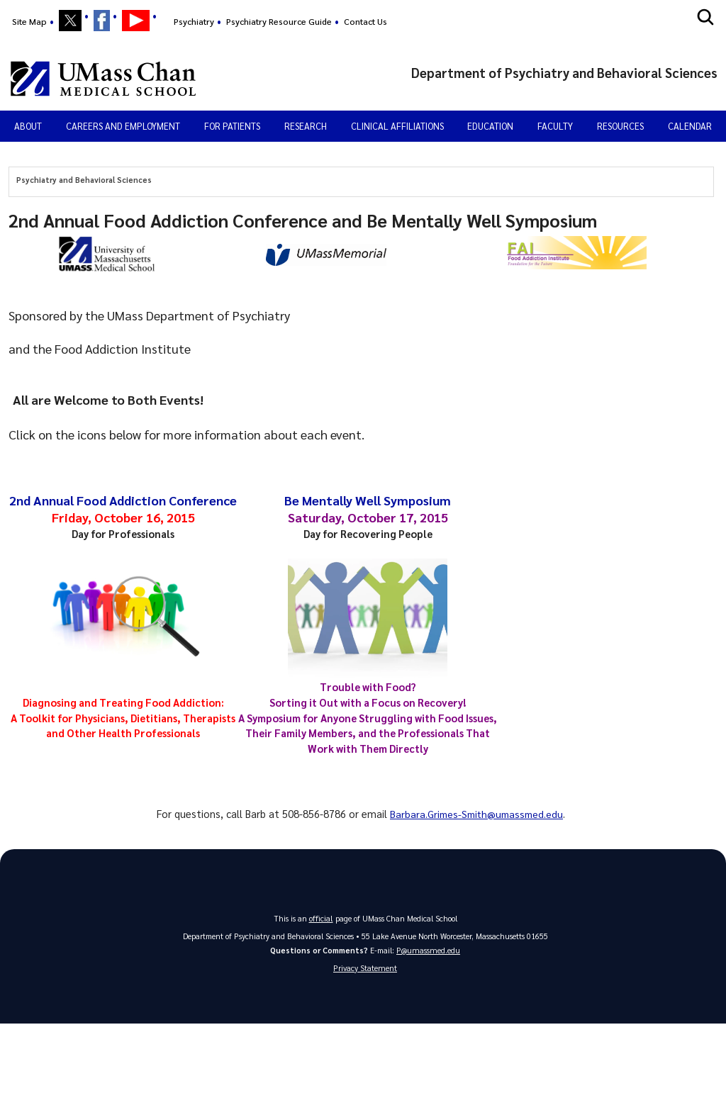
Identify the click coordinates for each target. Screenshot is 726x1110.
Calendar (690, 126)
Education (490, 126)
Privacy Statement (365, 968)
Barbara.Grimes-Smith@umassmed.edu (476, 813)
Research (305, 126)
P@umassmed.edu (428, 950)
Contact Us (365, 21)
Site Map (29, 21)
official (321, 918)
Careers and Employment (123, 126)
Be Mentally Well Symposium (367, 500)
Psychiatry (194, 21)
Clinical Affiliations (397, 126)
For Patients (232, 126)
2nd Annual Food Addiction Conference (123, 500)
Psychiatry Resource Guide (279, 21)
